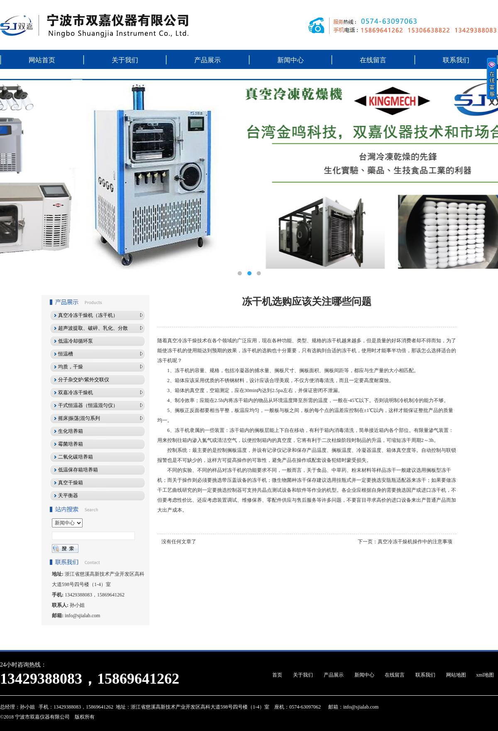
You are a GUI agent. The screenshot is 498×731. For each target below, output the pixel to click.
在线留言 (373, 60)
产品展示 (207, 60)
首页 (277, 675)
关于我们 (125, 60)
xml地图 (485, 675)
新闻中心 (290, 60)
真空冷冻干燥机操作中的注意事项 (415, 542)
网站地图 (456, 675)
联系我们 (456, 60)
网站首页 (42, 60)
